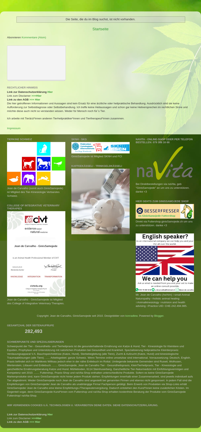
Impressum (14, 128)
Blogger (158, 315)
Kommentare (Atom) (34, 37)
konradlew (131, 315)
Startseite (100, 29)
